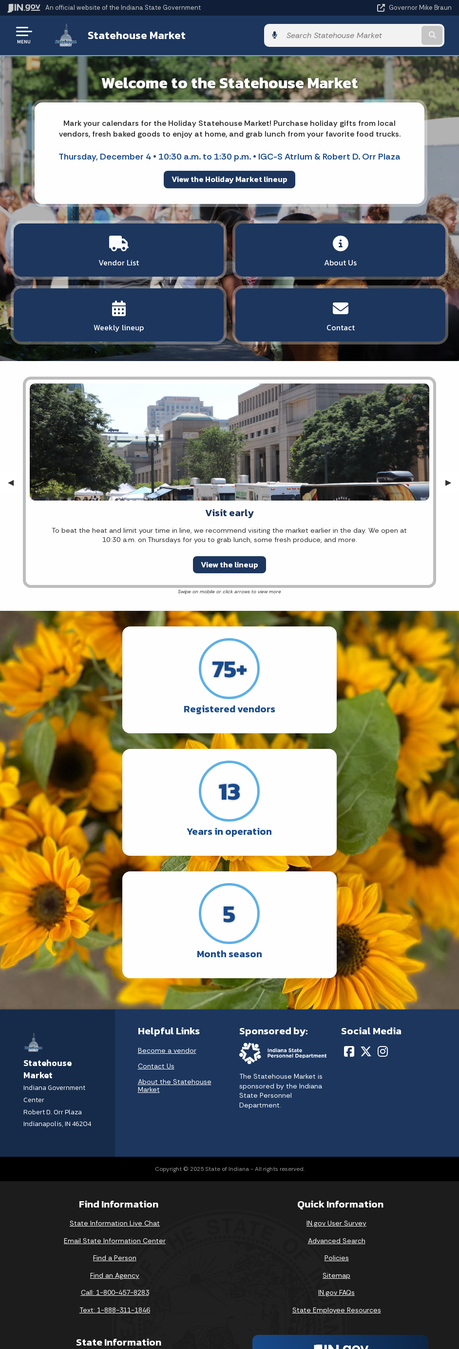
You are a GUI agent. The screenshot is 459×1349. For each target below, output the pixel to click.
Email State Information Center (115, 1117)
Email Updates (115, 1272)
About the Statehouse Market (174, 962)
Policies (337, 1134)
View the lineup (229, 563)
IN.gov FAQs (336, 1169)
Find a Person (114, 1134)
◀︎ (14, 481)
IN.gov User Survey (336, 1099)
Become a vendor (167, 927)
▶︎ (452, 481)
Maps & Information (115, 1237)
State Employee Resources (336, 1186)
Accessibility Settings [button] (336, 1258)
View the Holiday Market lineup (229, 178)
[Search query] (385, 34)
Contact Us (156, 942)
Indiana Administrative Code (115, 1307)
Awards (115, 1324)
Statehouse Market (128, 34)
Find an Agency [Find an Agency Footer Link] (114, 1152)
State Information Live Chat (115, 1099)
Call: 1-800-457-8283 (115, 1169)
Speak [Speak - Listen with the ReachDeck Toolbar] (335, 1303)
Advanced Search (336, 1117)
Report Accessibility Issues (336, 1275)
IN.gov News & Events (115, 1254)
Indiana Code (115, 1289)
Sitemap (336, 1152)
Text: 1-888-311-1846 (114, 1186)
